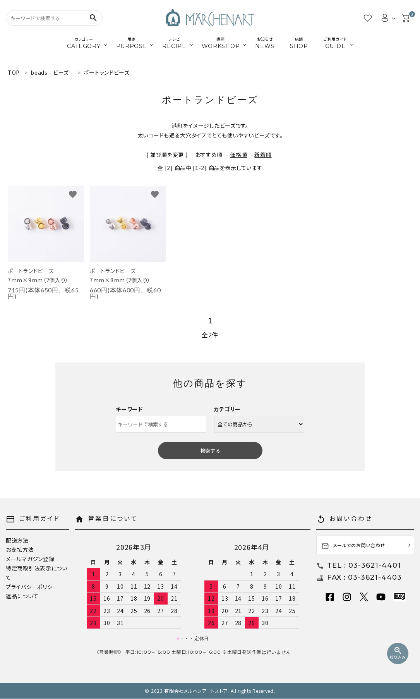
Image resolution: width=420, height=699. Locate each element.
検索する (210, 450)
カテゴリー (227, 409)
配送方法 (17, 540)
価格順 (238, 154)
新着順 (262, 154)
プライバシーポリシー (32, 587)
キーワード (129, 409)
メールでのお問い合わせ (353, 546)
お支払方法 (20, 549)
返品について (22, 596)
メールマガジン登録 (30, 559)
